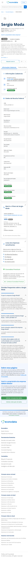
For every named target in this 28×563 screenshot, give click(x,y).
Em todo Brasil (9, 259)
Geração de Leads (6, 464)
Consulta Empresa (9, 12)
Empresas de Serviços (6, 477)
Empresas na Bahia (6, 510)
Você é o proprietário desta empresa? (10, 35)
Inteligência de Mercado (8, 466)
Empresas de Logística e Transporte (10, 491)
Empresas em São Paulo (7, 497)
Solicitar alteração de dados (14, 402)
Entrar (23, 2)
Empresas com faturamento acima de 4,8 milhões (13, 538)
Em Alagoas (8, 257)
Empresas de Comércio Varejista (9, 479)
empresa (4, 298)
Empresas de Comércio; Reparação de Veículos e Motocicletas (13, 519)
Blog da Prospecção (6, 459)
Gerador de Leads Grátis (8, 440)
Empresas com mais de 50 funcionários (11, 542)
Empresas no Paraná (6, 504)
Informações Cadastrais (9, 67)
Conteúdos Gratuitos (7, 461)
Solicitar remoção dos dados (14, 398)
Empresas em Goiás (6, 512)
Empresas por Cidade (6, 544)
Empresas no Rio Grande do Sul (9, 506)
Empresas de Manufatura (7, 483)
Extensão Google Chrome (8, 443)
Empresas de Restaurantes (8, 487)
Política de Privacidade (7, 554)
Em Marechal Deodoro (11, 254)
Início (2, 12)
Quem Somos (5, 431)
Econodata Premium (14, 415)
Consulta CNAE (5, 447)
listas (17, 249)
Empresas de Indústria (7, 485)
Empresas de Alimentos (7, 481)
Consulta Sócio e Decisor (8, 452)
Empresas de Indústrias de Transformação (11, 524)
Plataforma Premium (7, 433)
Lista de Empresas (6, 445)
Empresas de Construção (7, 489)
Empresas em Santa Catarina (8, 508)
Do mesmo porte (9, 261)
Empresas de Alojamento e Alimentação (11, 530)
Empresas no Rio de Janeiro (8, 502)
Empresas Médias (5, 540)
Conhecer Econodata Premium (14, 282)
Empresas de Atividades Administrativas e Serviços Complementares (14, 527)
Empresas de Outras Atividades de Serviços (12, 522)
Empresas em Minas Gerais (8, 500)
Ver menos (4, 57)
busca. (22, 251)
